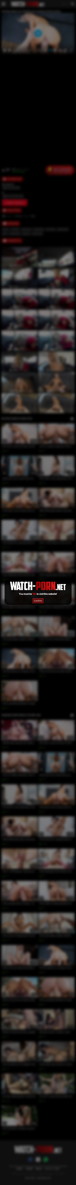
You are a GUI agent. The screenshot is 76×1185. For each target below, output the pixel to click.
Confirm (38, 600)
